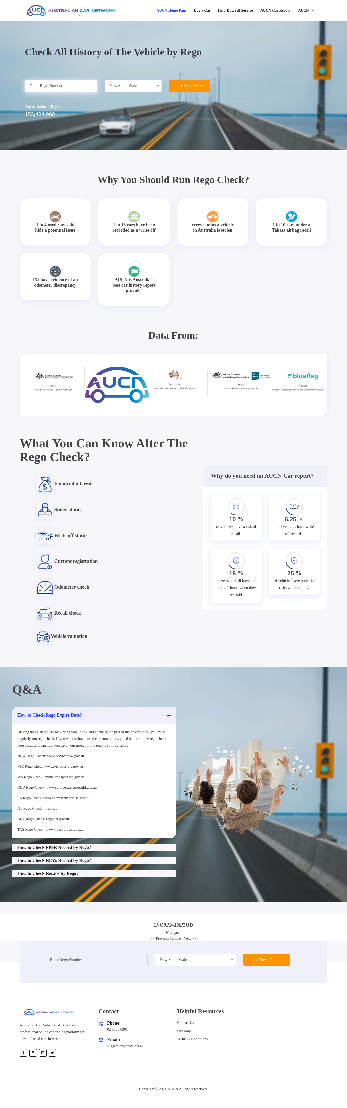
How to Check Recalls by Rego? (95, 874)
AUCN (304, 10)
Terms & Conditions (192, 1039)
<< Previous (160, 938)
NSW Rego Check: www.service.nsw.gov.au (51, 756)
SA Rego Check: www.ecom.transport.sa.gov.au (54, 798)
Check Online (189, 86)
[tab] (173, 925)
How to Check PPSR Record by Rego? (95, 848)
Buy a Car (202, 10)
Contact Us (185, 1023)
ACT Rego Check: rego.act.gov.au (43, 819)
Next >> (190, 938)
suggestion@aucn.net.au (125, 1046)
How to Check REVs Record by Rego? (95, 861)
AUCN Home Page (171, 10)
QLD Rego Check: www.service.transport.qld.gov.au (57, 787)
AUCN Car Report (275, 10)
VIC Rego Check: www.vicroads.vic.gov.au (50, 766)
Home (176, 938)
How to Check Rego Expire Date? (95, 715)
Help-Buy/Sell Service (235, 10)
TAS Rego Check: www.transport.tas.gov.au (51, 829)
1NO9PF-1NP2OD (173, 925)
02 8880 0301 (117, 1029)
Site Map (184, 1031)
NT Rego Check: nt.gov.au (38, 808)
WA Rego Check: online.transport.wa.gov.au (51, 777)
